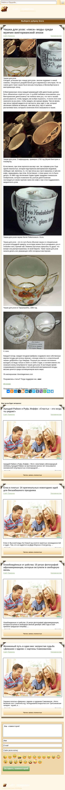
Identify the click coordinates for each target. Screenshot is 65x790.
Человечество (56, 36)
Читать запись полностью (32, 475)
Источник (7, 384)
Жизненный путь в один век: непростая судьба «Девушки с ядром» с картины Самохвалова (28, 647)
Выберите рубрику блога (32, 21)
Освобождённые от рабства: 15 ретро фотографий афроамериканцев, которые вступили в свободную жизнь (31, 567)
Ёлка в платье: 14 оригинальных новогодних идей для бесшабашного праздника (30, 489)
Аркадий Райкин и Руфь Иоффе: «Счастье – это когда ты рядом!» (32, 410)
